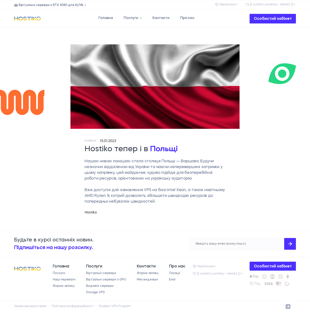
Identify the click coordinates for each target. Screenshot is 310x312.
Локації (174, 273)
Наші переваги (64, 279)
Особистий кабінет (273, 19)
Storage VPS (95, 292)
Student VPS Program (115, 306)
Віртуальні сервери (101, 273)
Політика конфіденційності (72, 306)
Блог (172, 279)
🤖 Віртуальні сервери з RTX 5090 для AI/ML (49, 5)
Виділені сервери (100, 285)
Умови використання (30, 306)
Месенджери (147, 279)
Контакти (161, 18)
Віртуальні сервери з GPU (106, 279)
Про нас (187, 18)
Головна (105, 18)
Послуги (131, 18)
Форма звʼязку (64, 285)
